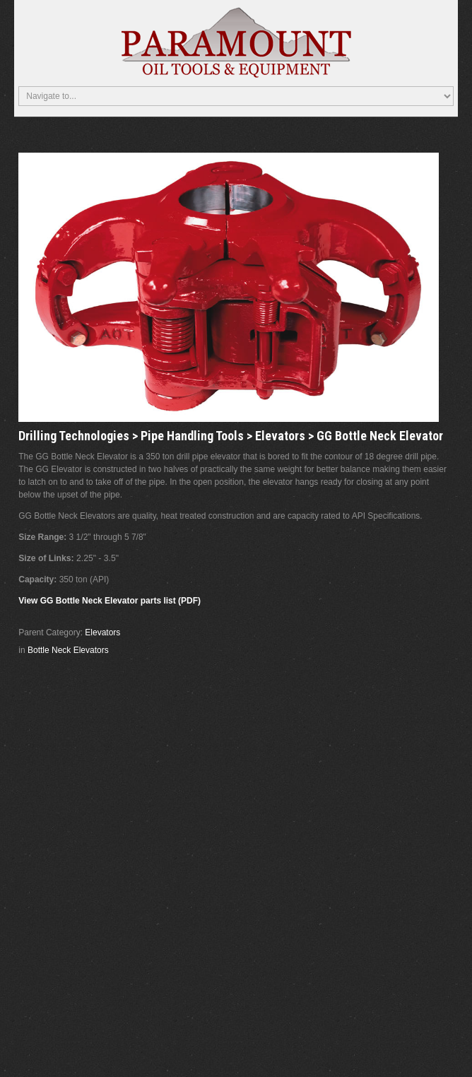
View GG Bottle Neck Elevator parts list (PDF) (109, 601)
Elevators (102, 632)
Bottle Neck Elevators (68, 650)
